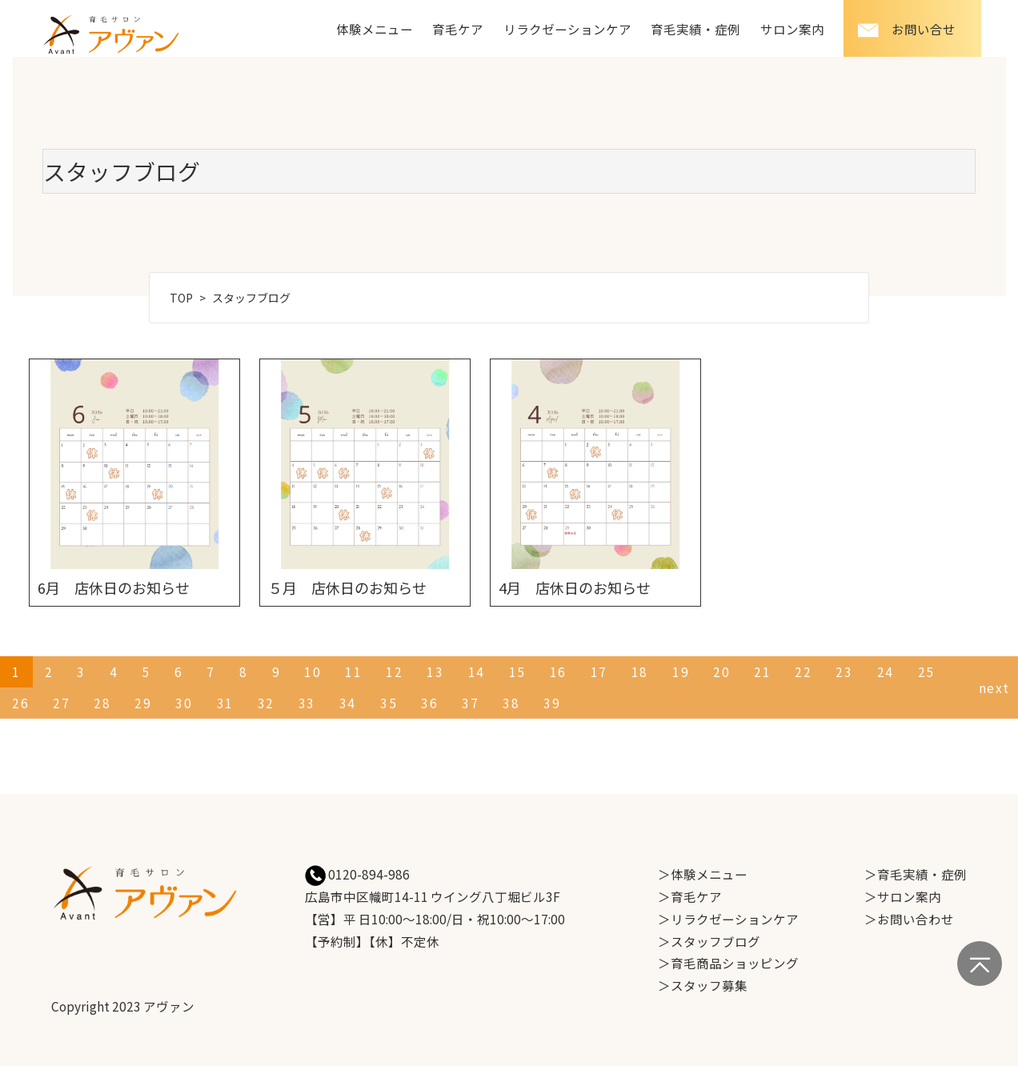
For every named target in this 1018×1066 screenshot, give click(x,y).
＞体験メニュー (702, 874)
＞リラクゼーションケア (728, 919)
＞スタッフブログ (709, 941)
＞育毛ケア (690, 896)
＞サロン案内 (902, 896)
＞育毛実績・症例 (915, 874)
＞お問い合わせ (909, 919)
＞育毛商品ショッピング (728, 963)
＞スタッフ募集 (702, 985)
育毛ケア (457, 29)
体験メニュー (374, 29)
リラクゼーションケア (567, 29)
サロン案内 (792, 29)
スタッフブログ (251, 298)
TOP (181, 298)
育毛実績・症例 (695, 29)
